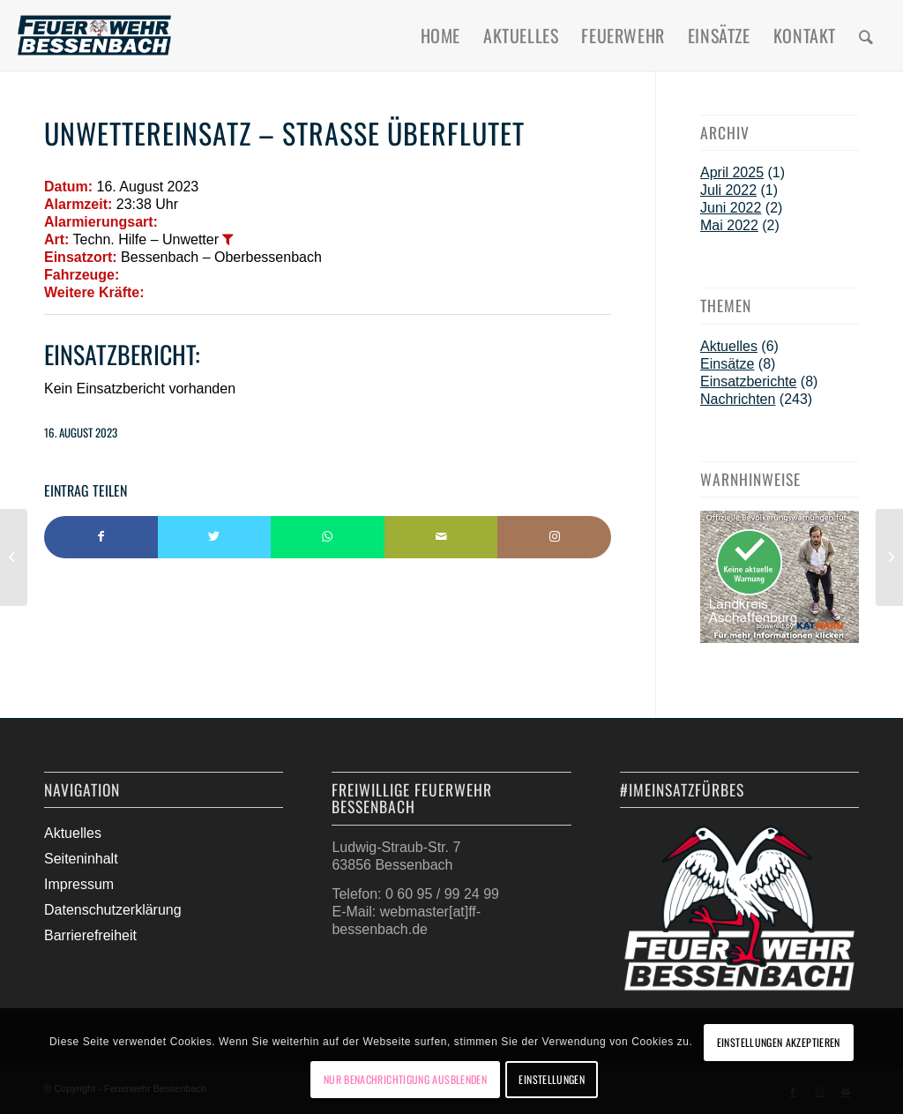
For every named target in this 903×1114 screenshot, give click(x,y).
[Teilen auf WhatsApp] (327, 537)
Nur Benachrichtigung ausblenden (405, 1079)
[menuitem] (440, 35)
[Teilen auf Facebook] (101, 537)
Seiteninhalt (81, 858)
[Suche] (866, 35)
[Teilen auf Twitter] (215, 537)
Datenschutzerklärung (113, 909)
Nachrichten (737, 399)
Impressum (79, 884)
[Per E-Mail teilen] (441, 537)
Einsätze (727, 363)
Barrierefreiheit (90, 935)
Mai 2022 (729, 225)
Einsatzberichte (748, 381)
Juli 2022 (728, 190)
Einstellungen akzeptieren (778, 1042)
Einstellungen (552, 1079)
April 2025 (732, 172)
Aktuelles (728, 346)
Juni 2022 (730, 207)
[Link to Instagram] (554, 537)
